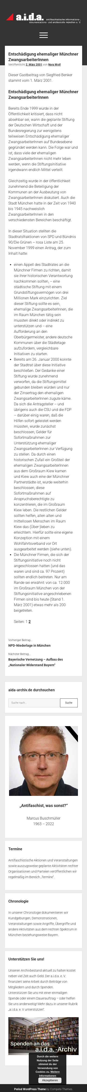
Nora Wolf (54, 64)
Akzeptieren (50, 1080)
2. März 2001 (34, 64)
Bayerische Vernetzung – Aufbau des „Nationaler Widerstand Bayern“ (35, 662)
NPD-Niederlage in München (29, 645)
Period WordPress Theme (30, 1089)
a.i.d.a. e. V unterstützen (26, 1009)
